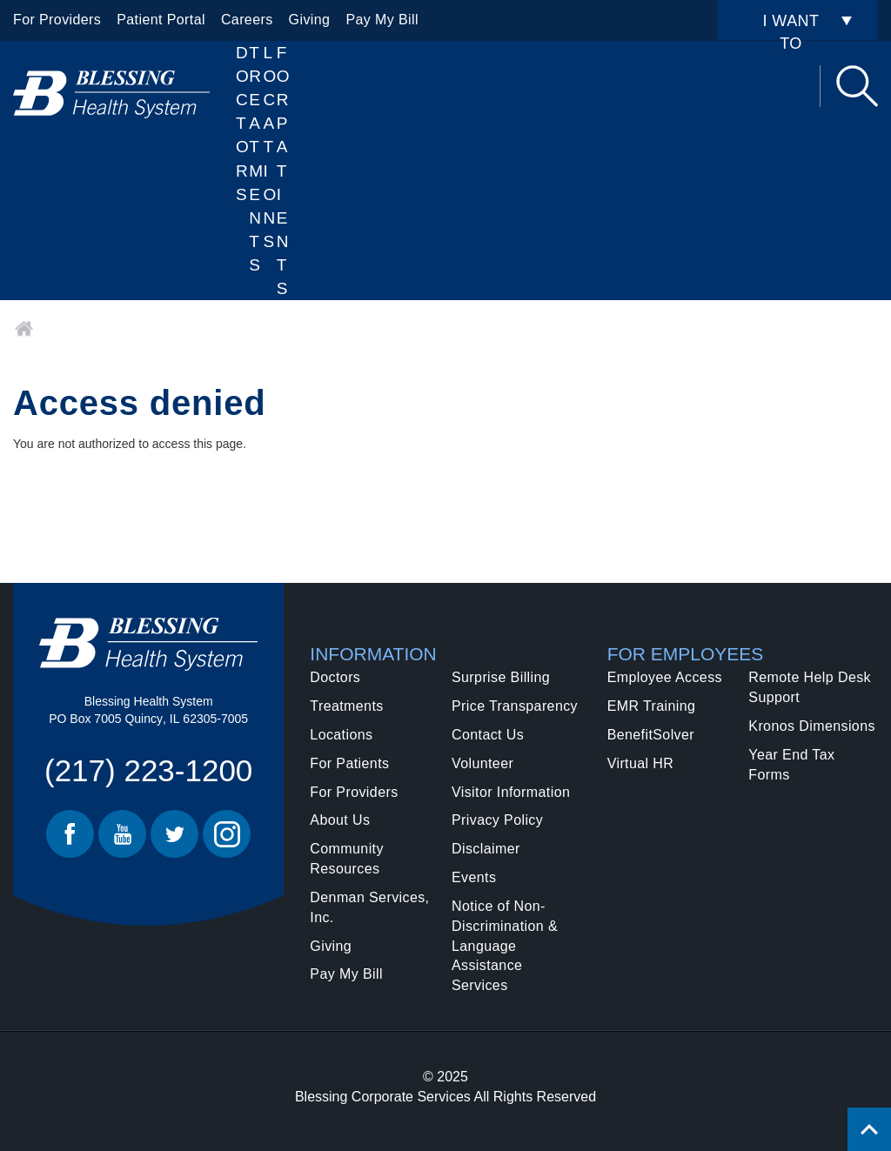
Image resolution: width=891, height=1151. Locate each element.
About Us (340, 820)
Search (857, 86)
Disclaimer (486, 848)
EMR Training (651, 706)
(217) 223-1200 (148, 770)
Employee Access (664, 677)
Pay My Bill (382, 19)
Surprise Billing (501, 677)
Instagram (227, 834)
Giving (310, 19)
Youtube (122, 834)
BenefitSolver (650, 734)
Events (474, 877)
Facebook (70, 834)
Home (24, 329)
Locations (270, 147)
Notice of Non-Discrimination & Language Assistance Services (505, 946)
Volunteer (482, 763)
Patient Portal (161, 19)
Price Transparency (515, 706)
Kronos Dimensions (811, 726)
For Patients (283, 170)
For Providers (57, 19)
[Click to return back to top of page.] (869, 1129)
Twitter (174, 834)
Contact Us (488, 734)
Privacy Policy (497, 820)
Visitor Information (511, 792)
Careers (247, 19)
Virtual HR (640, 763)
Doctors (242, 123)
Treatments (346, 706)
